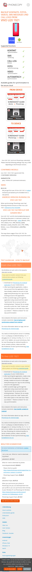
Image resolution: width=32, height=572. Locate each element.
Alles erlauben (10, 569)
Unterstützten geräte (8, 513)
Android (4, 540)
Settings (27, 569)
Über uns (5, 525)
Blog (3, 530)
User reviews (6, 528)
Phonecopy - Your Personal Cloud (13, 4)
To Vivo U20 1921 (16, 133)
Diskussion (5, 515)
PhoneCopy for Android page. (10, 328)
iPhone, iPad (6, 543)
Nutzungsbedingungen (9, 555)
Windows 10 (6, 546)
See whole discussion (10, 501)
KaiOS (4, 548)
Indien (28, 190)
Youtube (11, 533)
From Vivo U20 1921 (16, 99)
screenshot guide (7, 279)
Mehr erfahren (19, 566)
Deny (19, 569)
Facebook (5, 533)
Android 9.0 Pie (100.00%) (12, 207)
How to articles (6, 510)
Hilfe (3, 518)
